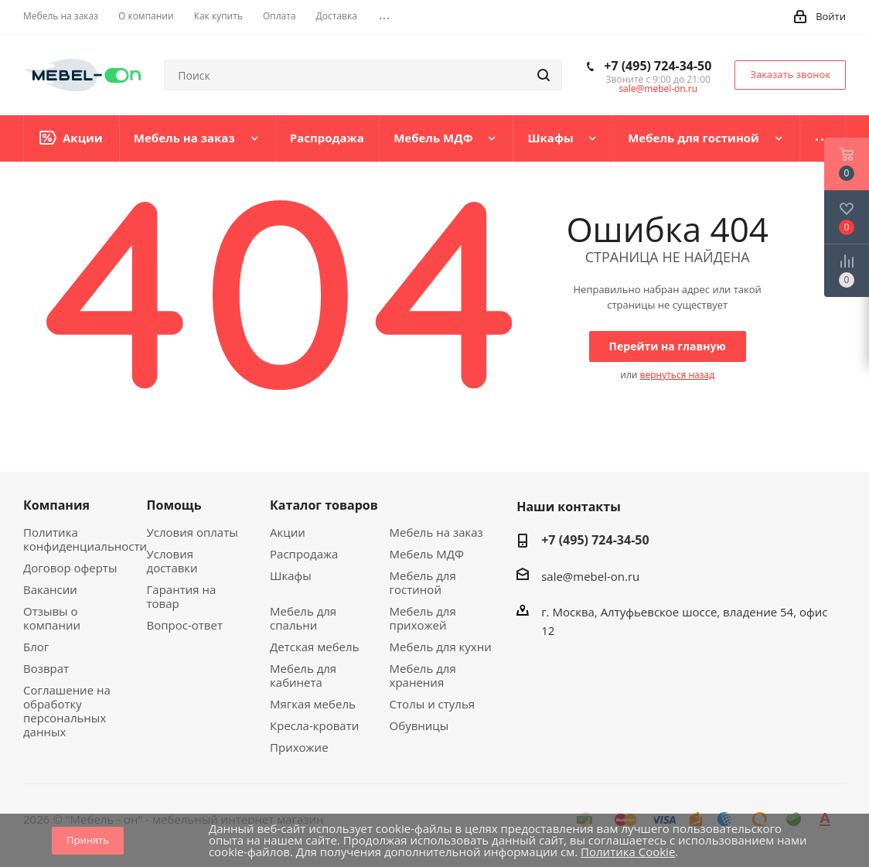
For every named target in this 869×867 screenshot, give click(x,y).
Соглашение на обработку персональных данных (67, 710)
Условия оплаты (192, 532)
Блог (36, 646)
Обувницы (419, 725)
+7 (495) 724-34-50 (657, 65)
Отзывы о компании (51, 618)
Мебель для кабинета (303, 675)
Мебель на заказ (436, 532)
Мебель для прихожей (423, 618)
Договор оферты (70, 567)
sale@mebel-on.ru (658, 88)
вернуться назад (677, 374)
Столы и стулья (432, 704)
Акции (287, 532)
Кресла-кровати (314, 725)
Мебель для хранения (423, 675)
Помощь (174, 505)
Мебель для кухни (441, 646)
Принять (87, 840)
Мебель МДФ (427, 554)
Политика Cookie (628, 851)
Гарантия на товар (181, 596)
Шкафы (291, 575)
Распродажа (304, 554)
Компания (56, 505)
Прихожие (299, 747)
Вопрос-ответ (185, 625)
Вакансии (50, 589)
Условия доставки (172, 560)
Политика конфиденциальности (85, 539)
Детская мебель (314, 646)
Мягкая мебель (313, 704)
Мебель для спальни (303, 618)
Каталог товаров (324, 505)
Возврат (46, 668)
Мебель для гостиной (423, 582)
